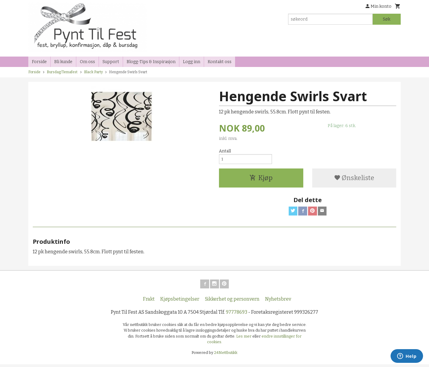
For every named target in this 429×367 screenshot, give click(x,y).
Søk (386, 19)
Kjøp (261, 179)
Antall (225, 151)
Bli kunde (63, 61)
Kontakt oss (219, 61)
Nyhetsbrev (278, 301)
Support (110, 61)
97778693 (236, 315)
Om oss (87, 61)
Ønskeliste (354, 179)
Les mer (244, 339)
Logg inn (191, 61)
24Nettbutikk (225, 355)
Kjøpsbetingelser (179, 301)
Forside (39, 61)
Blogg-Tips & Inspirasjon (151, 61)
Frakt (149, 301)
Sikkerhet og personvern (232, 301)
